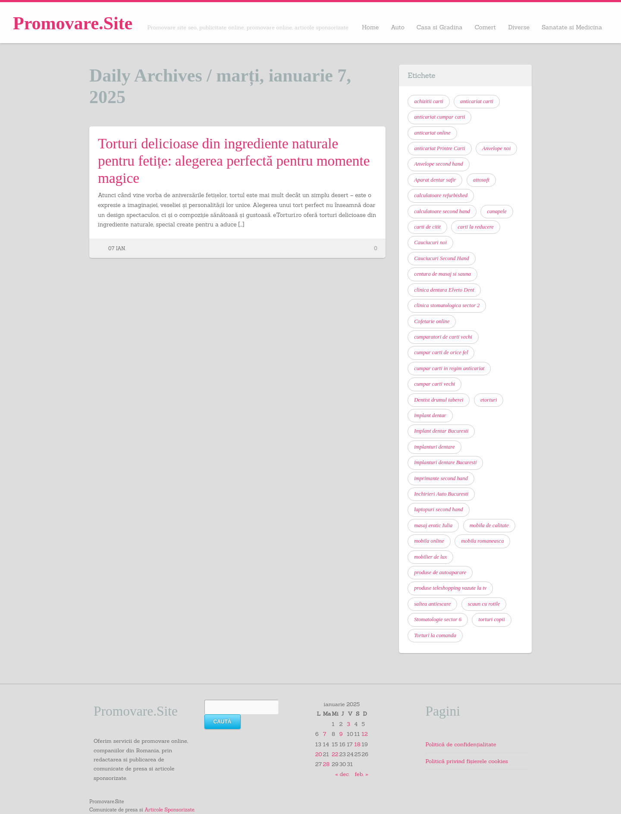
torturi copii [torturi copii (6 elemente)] (491, 619)
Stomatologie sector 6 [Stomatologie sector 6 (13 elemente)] (437, 619)
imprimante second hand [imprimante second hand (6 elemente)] (441, 478)
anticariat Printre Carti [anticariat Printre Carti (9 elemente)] (439, 148)
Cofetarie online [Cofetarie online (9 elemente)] (431, 321)
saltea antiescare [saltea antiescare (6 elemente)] (432, 604)
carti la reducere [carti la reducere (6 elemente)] (476, 227)
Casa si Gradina (440, 27)
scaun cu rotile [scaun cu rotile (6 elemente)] (484, 604)
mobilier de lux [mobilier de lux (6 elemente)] (430, 557)
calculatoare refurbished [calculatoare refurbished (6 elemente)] (440, 195)
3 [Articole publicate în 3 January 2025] (348, 723)
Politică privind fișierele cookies (467, 760)
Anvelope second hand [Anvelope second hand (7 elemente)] (438, 164)
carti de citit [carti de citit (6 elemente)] (427, 227)
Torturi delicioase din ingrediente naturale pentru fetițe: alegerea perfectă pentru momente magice (234, 160)
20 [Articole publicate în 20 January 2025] (318, 754)
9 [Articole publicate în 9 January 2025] (341, 733)
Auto (398, 27)
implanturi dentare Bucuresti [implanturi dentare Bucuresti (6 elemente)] (445, 462)
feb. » (361, 773)
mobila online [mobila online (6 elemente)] (429, 541)
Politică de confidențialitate (461, 744)
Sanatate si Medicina (572, 27)
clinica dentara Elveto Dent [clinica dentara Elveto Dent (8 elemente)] (444, 290)
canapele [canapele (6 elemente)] (496, 211)
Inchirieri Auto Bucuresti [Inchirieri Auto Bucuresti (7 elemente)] (441, 494)
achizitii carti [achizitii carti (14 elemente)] (428, 101)
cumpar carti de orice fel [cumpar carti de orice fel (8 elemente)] (441, 352)
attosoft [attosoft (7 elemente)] (481, 180)
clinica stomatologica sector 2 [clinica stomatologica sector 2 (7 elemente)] (447, 305)
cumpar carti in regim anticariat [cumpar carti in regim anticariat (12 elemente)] (449, 368)
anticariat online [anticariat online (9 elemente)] (432, 133)
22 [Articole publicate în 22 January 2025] (335, 754)
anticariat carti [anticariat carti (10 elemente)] (476, 101)
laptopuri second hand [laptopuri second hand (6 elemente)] (438, 509)
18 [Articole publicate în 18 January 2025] (357, 744)
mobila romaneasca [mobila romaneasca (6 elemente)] (482, 541)
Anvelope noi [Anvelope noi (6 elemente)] (496, 148)
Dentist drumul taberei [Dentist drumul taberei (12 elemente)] (438, 400)
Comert (485, 27)
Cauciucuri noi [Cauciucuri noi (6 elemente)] (430, 242)
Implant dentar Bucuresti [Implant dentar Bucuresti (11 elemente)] (441, 431)
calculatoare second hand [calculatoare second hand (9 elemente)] (442, 211)
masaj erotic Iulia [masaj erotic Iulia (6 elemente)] (433, 525)
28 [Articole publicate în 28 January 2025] (326, 764)
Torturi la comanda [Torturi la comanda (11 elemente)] (435, 635)
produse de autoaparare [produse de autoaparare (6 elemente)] (440, 572)
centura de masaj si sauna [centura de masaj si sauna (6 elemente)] (442, 274)
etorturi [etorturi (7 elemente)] (488, 400)
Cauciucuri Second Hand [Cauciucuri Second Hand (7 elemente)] (441, 258)
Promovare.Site (72, 23)
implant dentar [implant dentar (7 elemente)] (430, 415)
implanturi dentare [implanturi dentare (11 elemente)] (434, 447)
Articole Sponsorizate (169, 810)
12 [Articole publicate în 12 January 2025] (365, 733)
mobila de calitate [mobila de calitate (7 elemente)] (489, 525)
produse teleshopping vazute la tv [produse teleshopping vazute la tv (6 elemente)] (450, 588)
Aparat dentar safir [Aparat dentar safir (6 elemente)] (435, 180)
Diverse (519, 27)
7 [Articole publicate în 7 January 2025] (324, 733)
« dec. (342, 773)
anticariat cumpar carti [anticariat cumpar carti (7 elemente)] (439, 117)
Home (370, 27)
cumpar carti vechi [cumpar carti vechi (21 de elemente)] (434, 384)
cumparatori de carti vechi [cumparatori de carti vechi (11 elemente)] (443, 337)
